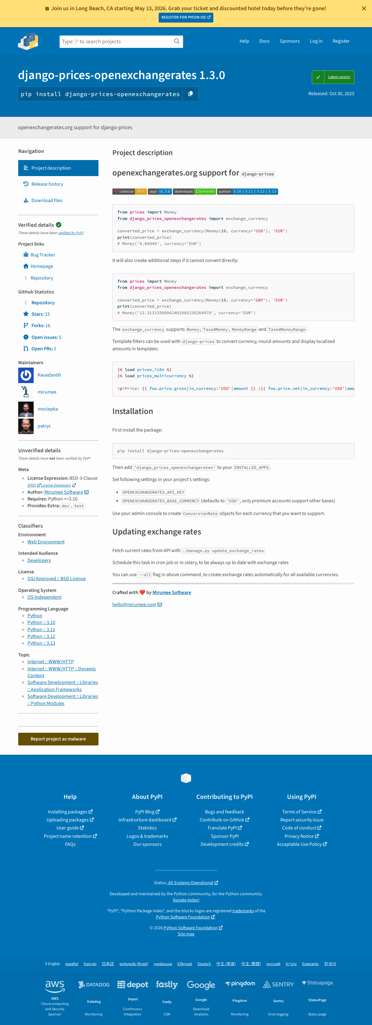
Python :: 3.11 (41, 629)
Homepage (38, 266)
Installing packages (67, 811)
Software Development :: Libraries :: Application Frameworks (62, 686)
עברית (291, 964)
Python (34, 615)
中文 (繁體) (251, 964)
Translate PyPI (222, 828)
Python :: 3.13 (41, 643)
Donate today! (186, 900)
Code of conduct (299, 828)
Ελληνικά (185, 964)
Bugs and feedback (224, 811)
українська (163, 964)
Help (244, 41)
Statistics (147, 828)
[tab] (58, 168)
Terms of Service (299, 811)
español (71, 964)
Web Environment (46, 541)
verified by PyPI (70, 233)
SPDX (31, 485)
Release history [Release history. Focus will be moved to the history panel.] (43, 184)
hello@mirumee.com (134, 604)
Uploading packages (68, 819)
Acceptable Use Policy (299, 844)
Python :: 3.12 (41, 636)
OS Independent (44, 597)
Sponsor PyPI (225, 836)
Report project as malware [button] (58, 739)
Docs (264, 41)
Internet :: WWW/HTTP (50, 661)
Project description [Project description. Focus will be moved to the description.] (47, 168)
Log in (316, 41)
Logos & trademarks (147, 836)
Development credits (222, 844)
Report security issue (302, 819)
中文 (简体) (226, 964)
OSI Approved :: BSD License (56, 578)
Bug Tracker (39, 254)
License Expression (56, 485)
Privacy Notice (299, 836)
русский (273, 964)
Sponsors (290, 41)
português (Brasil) (133, 964)
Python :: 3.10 (41, 622)
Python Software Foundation (183, 917)
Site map (186, 934)
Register (341, 41)
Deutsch (204, 964)
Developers (39, 560)
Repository (38, 278)
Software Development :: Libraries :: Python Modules (62, 700)
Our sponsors (147, 844)
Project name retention (68, 836)
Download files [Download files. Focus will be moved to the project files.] (43, 200)
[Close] (364, 8)
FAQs (70, 844)
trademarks (243, 911)
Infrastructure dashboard (145, 819)
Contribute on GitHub (222, 819)
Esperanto (310, 964)
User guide (67, 828)
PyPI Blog (144, 811)
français (90, 964)
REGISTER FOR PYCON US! (183, 17)
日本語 (108, 964)
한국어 (330, 964)
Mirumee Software (63, 492)
